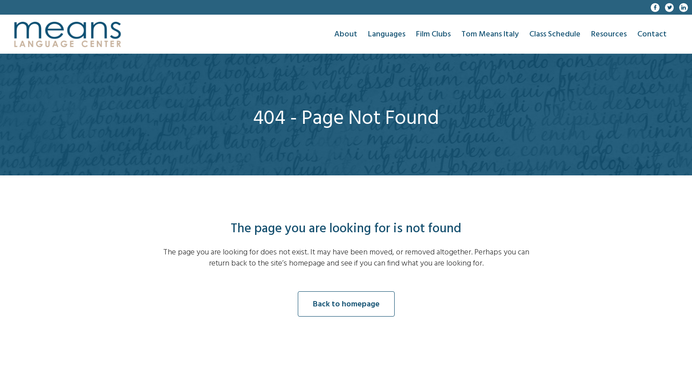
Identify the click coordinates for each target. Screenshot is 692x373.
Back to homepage (346, 304)
